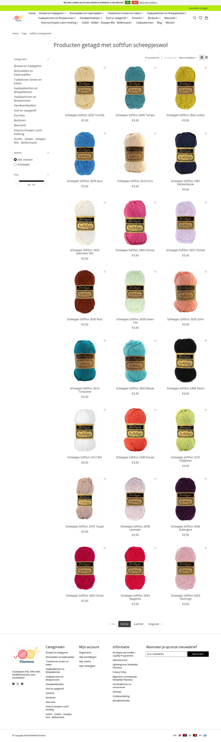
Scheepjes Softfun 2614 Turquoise (84, 390)
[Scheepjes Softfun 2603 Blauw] (135, 362)
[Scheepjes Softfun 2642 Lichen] (186, 88)
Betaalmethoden (121, 701)
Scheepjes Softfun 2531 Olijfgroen (185, 459)
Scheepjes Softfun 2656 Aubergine (185, 528)
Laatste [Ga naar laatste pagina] (138, 624)
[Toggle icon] (194, 18)
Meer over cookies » (148, 3)
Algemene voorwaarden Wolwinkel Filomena (125, 679)
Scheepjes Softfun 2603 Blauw (135, 389)
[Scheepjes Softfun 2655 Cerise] (85, 569)
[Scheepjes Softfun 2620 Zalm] (186, 293)
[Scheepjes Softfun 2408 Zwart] (186, 362)
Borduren (20, 120)
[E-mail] (166, 655)
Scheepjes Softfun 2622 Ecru (135, 182)
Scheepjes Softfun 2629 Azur (85, 182)
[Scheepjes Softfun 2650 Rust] (85, 293)
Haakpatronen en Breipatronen (25, 98)
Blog (159, 22)
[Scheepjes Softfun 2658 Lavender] (135, 500)
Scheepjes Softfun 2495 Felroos (135, 251)
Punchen (19, 115)
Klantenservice (120, 660)
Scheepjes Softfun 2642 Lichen (186, 116)
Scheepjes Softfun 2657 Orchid (185, 251)
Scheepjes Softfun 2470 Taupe (85, 527)
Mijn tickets (85, 662)
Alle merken (25, 159)
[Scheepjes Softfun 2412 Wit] (85, 431)
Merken (170, 22)
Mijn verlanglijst (87, 666)
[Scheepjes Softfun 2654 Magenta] (135, 569)
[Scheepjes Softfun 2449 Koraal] (135, 431)
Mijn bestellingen (87, 657)
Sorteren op (169, 57)
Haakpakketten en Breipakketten (26, 90)
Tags (24, 33)
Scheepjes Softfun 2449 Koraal (135, 458)
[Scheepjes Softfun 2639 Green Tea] (135, 293)
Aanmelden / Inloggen (198, 8)
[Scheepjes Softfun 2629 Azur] (85, 154)
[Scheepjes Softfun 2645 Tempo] (135, 88)
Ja (128, 3)
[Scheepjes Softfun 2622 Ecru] (135, 154)
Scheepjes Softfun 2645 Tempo (135, 116)
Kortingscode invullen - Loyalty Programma (124, 655)
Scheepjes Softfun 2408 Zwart (185, 389)
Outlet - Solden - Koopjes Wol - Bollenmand (29, 140)
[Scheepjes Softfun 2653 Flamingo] (186, 569)
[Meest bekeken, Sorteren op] (187, 57)
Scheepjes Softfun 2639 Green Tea (135, 321)
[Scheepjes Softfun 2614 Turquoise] (85, 362)
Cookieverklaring (121, 696)
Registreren (85, 653)
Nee (135, 3)
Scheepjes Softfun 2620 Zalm (185, 320)
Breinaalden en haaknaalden (23, 72)
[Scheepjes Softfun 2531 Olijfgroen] (186, 431)
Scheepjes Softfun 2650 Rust (85, 320)
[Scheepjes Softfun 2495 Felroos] (135, 223)
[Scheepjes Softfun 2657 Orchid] (186, 223)
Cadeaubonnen (144, 22)
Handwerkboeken (25, 105)
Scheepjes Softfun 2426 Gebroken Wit (84, 252)
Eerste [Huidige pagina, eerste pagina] (124, 624)
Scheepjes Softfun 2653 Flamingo (185, 597)
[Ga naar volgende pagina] (156, 625)
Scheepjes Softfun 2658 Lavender (135, 528)
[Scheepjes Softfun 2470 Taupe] (85, 500)
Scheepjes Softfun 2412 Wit (85, 458)
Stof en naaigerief (25, 110)
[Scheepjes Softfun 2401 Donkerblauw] (186, 154)
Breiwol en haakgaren (27, 66)
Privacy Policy (119, 672)
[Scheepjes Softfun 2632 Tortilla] (85, 88)
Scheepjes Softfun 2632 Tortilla (84, 116)
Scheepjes (24, 164)
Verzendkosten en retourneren (122, 686)
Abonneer (198, 654)
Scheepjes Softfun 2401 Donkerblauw (185, 183)
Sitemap (117, 692)
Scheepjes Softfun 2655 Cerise (84, 596)
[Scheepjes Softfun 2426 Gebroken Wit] (85, 223)
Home (32, 13)
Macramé (20, 125)
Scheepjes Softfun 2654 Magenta (135, 597)
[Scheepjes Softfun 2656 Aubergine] (186, 500)
